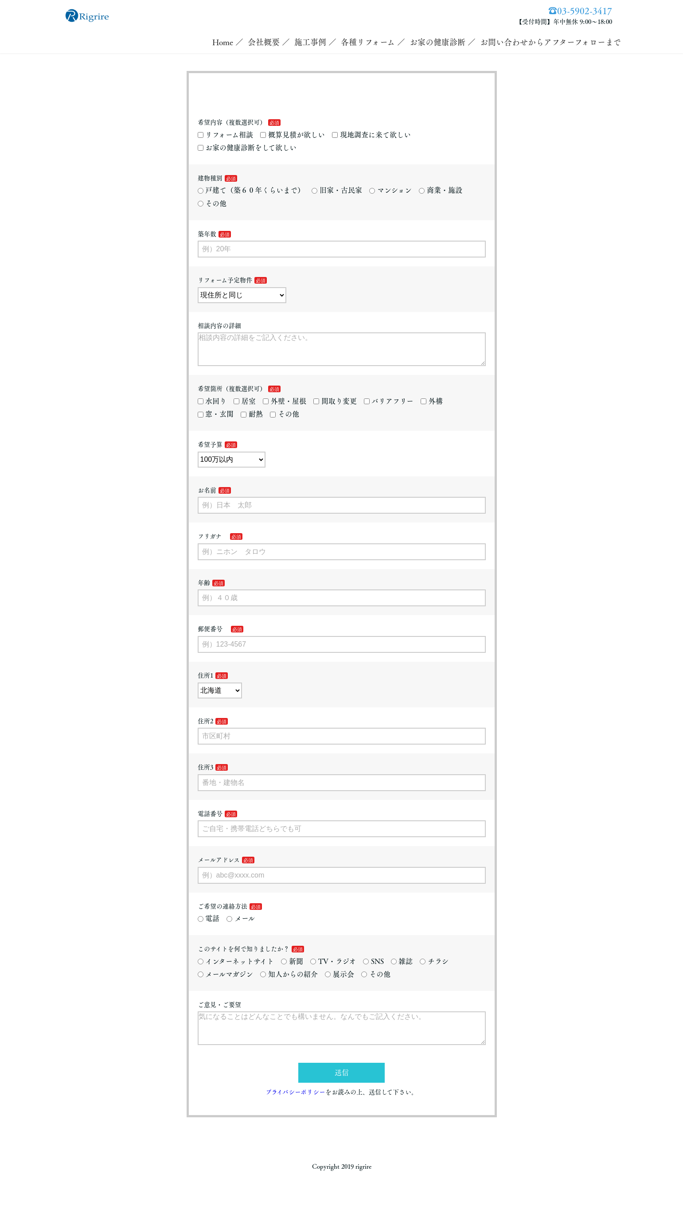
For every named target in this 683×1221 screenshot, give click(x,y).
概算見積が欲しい (292, 134)
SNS (373, 968)
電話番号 (210, 821)
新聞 (292, 968)
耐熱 (252, 421)
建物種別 (210, 178)
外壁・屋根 (284, 408)
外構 (432, 408)
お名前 (207, 497)
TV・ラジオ (333, 968)
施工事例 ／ (315, 42)
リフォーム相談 (226, 134)
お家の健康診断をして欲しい (247, 147)
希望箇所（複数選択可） (232, 396)
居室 (245, 408)
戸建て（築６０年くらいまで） (251, 190)
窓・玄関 (216, 421)
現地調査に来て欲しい (371, 134)
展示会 (339, 981)
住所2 (205, 728)
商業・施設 (440, 190)
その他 (212, 203)
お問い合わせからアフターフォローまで (550, 42)
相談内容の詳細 (219, 326)
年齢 (204, 590)
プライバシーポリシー (295, 1106)
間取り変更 (335, 408)
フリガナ (213, 543)
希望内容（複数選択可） (232, 122)
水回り (212, 408)
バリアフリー (389, 408)
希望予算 (210, 452)
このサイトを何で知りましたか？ (243, 956)
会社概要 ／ (269, 42)
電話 (209, 925)
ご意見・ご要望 (219, 1012)
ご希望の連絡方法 (222, 913)
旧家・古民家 (337, 190)
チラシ (434, 968)
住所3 (205, 774)
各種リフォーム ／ (373, 42)
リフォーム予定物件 (225, 280)
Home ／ (227, 42)
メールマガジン (226, 981)
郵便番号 (213, 636)
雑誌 (402, 968)
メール (240, 925)
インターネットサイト (236, 968)
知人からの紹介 (289, 981)
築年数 (207, 234)
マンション (390, 190)
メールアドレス (219, 867)
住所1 (205, 682)
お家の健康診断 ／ (443, 42)
